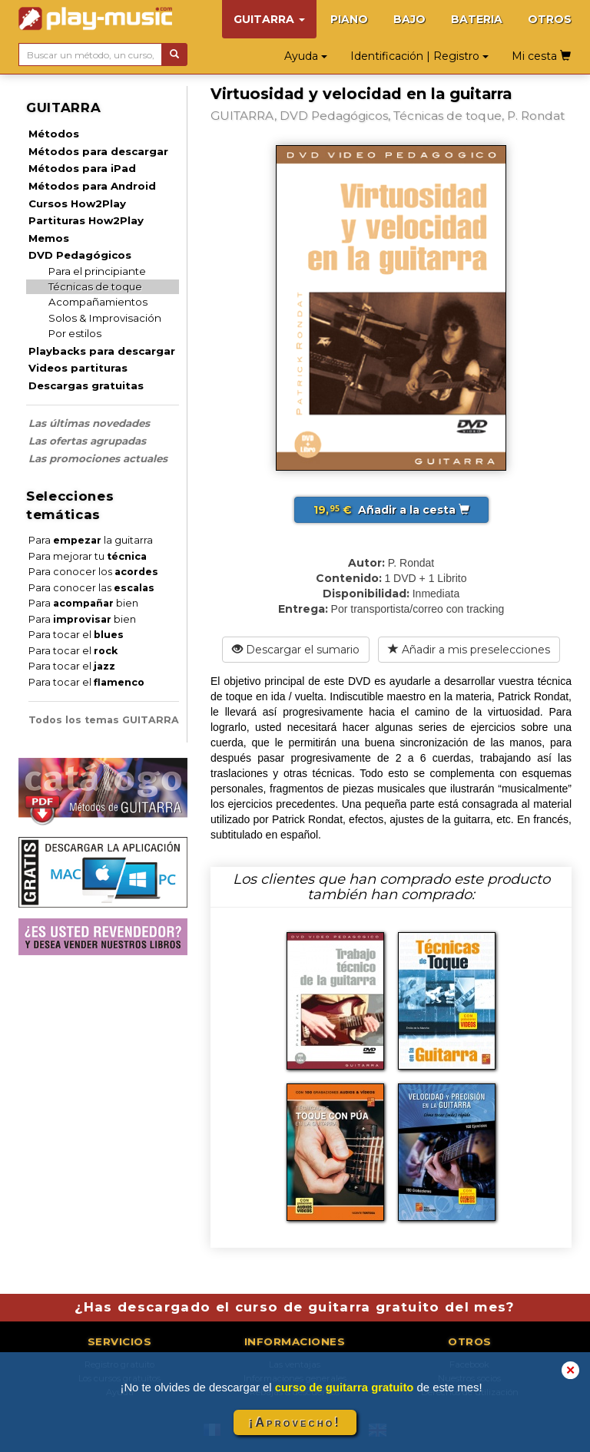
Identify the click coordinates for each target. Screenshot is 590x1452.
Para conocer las (91, 588)
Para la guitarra (90, 540)
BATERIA (476, 19)
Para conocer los (93, 571)
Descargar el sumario (296, 650)
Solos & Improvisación (104, 318)
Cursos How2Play (77, 203)
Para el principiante (97, 271)
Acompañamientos (98, 302)
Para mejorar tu (87, 556)
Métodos (53, 133)
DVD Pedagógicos (79, 255)
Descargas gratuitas (86, 385)
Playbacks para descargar (101, 351)
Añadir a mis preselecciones (469, 650)
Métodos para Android (92, 186)
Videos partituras (78, 368)
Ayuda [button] (305, 56)
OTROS (550, 19)
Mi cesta (541, 56)
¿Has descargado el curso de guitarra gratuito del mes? (295, 1307)
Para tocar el (76, 634)
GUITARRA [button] (269, 19)
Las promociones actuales (97, 458)
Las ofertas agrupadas (87, 441)
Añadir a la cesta (391, 510)
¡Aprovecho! (295, 1422)
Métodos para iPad (82, 168)
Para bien (83, 603)
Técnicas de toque (95, 286)
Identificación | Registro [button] (419, 56)
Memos (48, 238)
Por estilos (74, 333)
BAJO (409, 19)
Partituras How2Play (86, 220)
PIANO (349, 19)
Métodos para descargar (98, 151)
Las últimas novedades (89, 423)
